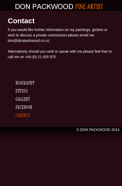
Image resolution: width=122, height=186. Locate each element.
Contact (22, 115)
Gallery (22, 99)
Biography (25, 83)
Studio (21, 91)
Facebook (23, 107)
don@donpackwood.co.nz (28, 40)
